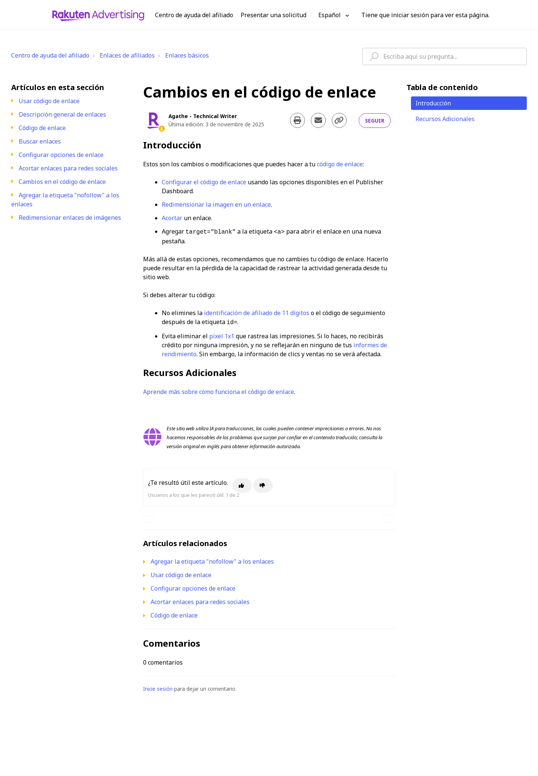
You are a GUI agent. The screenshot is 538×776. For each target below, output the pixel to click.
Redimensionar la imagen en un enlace (216, 204)
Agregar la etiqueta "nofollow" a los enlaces (212, 560)
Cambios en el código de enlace (62, 182)
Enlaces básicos (187, 55)
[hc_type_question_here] (444, 56)
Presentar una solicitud (273, 15)
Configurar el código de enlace (204, 182)
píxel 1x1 (221, 334)
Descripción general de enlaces (62, 114)
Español (330, 15)
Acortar (172, 218)
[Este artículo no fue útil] (263, 484)
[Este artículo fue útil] (242, 484)
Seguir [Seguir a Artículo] (374, 120)
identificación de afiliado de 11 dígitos (256, 312)
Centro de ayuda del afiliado (50, 55)
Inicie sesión (158, 687)
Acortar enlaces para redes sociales (68, 168)
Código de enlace (42, 128)
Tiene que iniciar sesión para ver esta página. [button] (425, 15)
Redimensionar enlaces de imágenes (70, 217)
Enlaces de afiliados (127, 55)
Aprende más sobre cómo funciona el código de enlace (218, 390)
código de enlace (340, 164)
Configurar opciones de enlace (61, 155)
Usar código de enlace (49, 101)
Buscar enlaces (40, 141)
